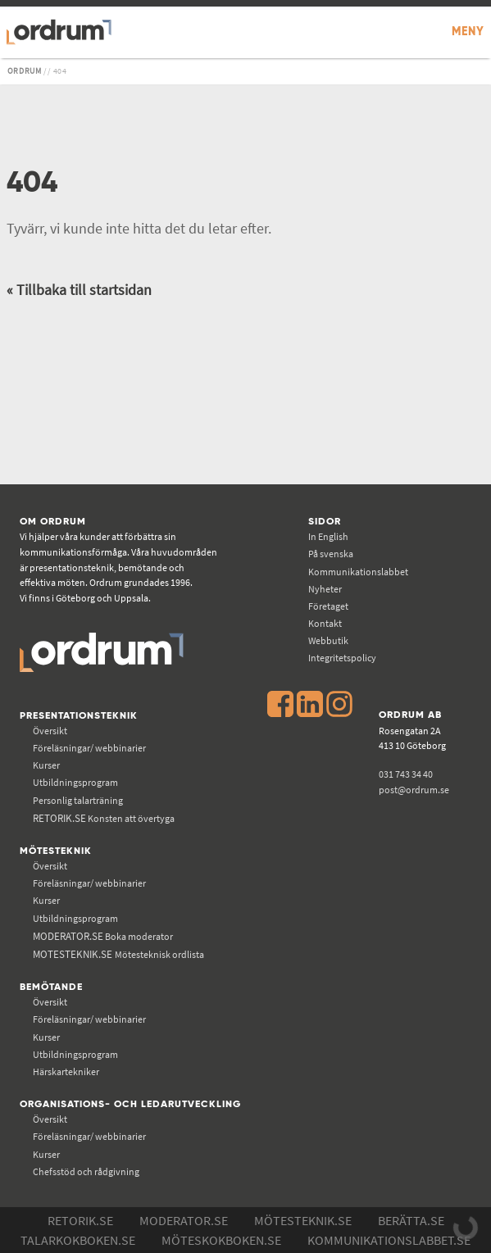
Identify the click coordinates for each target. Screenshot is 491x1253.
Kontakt (325, 623)
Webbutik (328, 640)
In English (328, 536)
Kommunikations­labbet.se (389, 1240)
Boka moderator (103, 936)
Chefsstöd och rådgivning (86, 1171)
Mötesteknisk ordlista (118, 954)
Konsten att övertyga (104, 818)
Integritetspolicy (342, 657)
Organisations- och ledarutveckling (130, 1104)
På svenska (330, 553)
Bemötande (51, 987)
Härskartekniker (66, 1071)
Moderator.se (183, 1220)
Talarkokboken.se (77, 1240)
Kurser (46, 765)
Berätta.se (411, 1220)
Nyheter (325, 589)
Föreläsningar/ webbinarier (89, 748)
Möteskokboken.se (221, 1240)
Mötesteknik (56, 851)
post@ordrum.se (414, 789)
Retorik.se (80, 1220)
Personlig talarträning (78, 800)
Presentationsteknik (79, 715)
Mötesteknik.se (303, 1220)
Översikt (50, 730)
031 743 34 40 (406, 774)
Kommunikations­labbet (358, 571)
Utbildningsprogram (75, 782)
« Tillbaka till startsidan (79, 290)
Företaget (328, 606)
